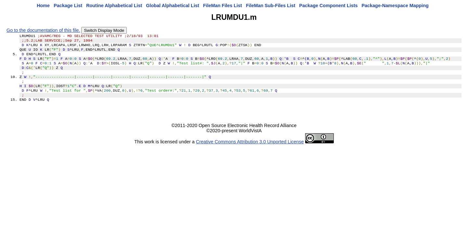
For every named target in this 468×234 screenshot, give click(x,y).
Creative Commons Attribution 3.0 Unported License (250, 151)
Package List (68, 5)
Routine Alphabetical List (114, 5)
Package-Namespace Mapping (395, 5)
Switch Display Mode (104, 30)
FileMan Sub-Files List (270, 5)
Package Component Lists (328, 5)
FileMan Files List (222, 5)
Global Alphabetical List (172, 5)
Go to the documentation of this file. (43, 30)
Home (43, 5)
